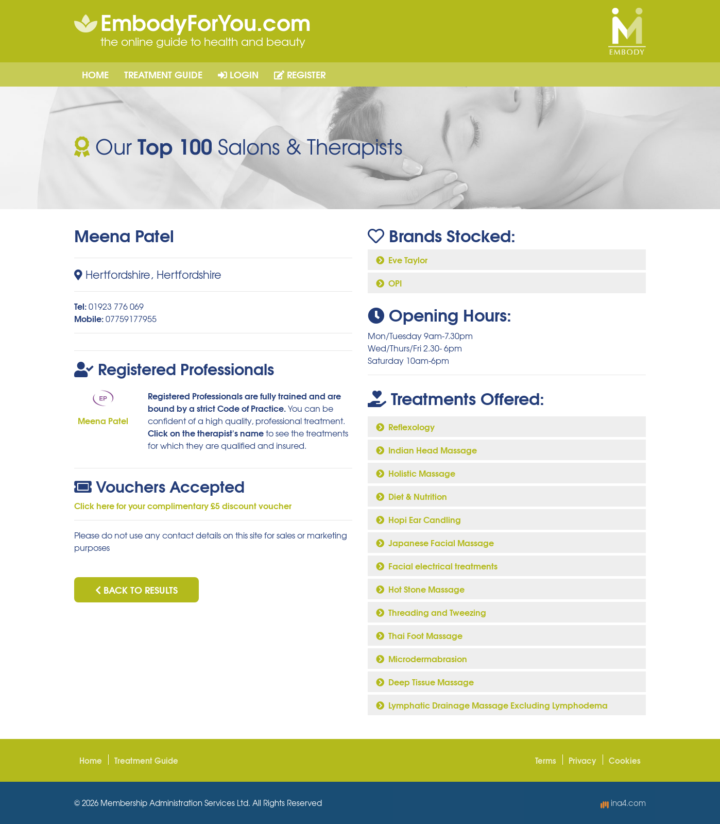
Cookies (625, 760)
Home (95, 74)
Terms (545, 760)
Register (299, 74)
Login (238, 74)
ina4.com (623, 803)
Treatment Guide (163, 74)
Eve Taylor (401, 259)
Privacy (582, 760)
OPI (389, 282)
